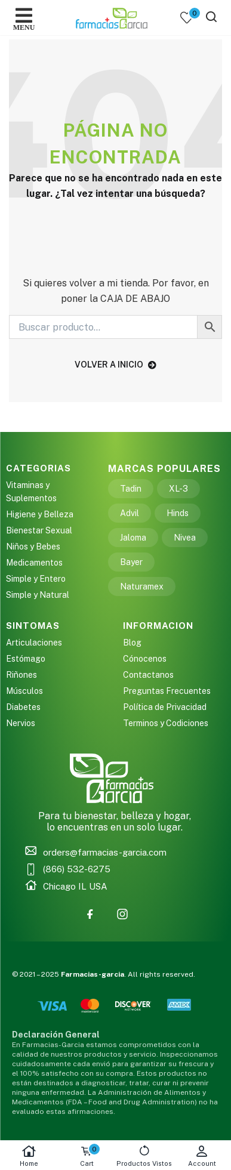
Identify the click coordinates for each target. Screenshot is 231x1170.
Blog (132, 642)
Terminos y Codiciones (165, 723)
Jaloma (133, 537)
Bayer (131, 562)
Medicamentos (34, 562)
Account (202, 1156)
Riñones (21, 675)
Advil (129, 513)
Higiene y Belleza (39, 514)
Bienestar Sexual (39, 530)
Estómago (25, 658)
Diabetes (23, 707)
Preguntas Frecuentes (167, 691)
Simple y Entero (36, 579)
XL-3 (178, 488)
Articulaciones (34, 642)
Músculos (24, 691)
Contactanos (148, 675)
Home (29, 1156)
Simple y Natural (37, 595)
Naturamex (142, 586)
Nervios (20, 723)
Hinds (178, 513)
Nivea (185, 537)
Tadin (130, 488)
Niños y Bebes (33, 546)
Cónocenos (145, 658)
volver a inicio (115, 364)
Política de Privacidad (165, 707)
